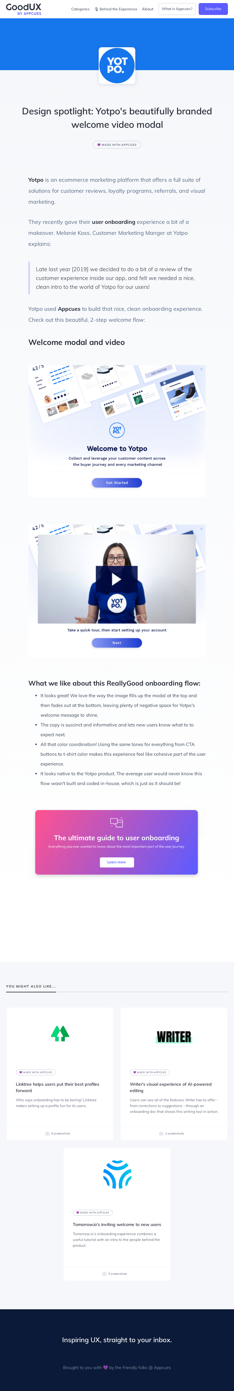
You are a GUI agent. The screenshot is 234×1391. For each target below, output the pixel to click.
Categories (80, 9)
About (148, 8)
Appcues (69, 308)
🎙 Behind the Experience (115, 9)
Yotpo (36, 179)
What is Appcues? (177, 8)
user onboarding (113, 221)
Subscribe (213, 8)
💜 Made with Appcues (117, 144)
